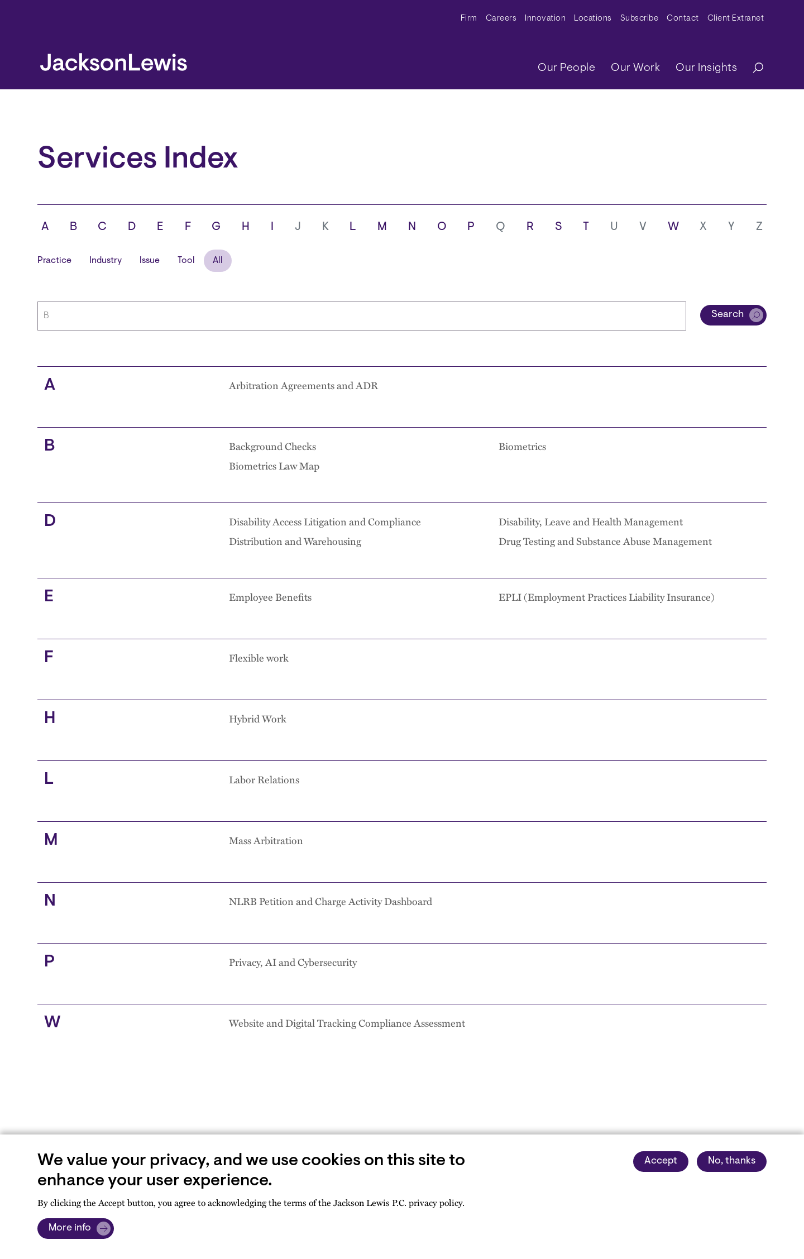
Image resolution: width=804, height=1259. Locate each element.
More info (70, 1228)
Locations (593, 19)
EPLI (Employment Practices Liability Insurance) (607, 597)
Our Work (635, 68)
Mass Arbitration (266, 840)
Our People (566, 68)
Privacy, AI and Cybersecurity (293, 962)
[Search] (752, 68)
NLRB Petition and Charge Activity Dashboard (330, 901)
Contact (683, 19)
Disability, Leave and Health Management (591, 521)
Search (727, 315)
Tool (186, 260)
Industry (105, 260)
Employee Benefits (270, 597)
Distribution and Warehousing (295, 541)
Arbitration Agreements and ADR (303, 385)
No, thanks (731, 1161)
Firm (469, 19)
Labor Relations (264, 779)
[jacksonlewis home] (113, 59)
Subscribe (639, 19)
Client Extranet (735, 19)
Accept (660, 1161)
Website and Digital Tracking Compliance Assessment (347, 1023)
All (218, 260)
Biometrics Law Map (274, 465)
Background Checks (272, 446)
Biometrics (522, 446)
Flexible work (259, 657)
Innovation (545, 19)
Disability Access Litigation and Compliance (325, 521)
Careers (501, 19)
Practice (54, 260)
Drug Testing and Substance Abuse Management (605, 541)
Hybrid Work (257, 718)
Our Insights (706, 68)
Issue (150, 260)
